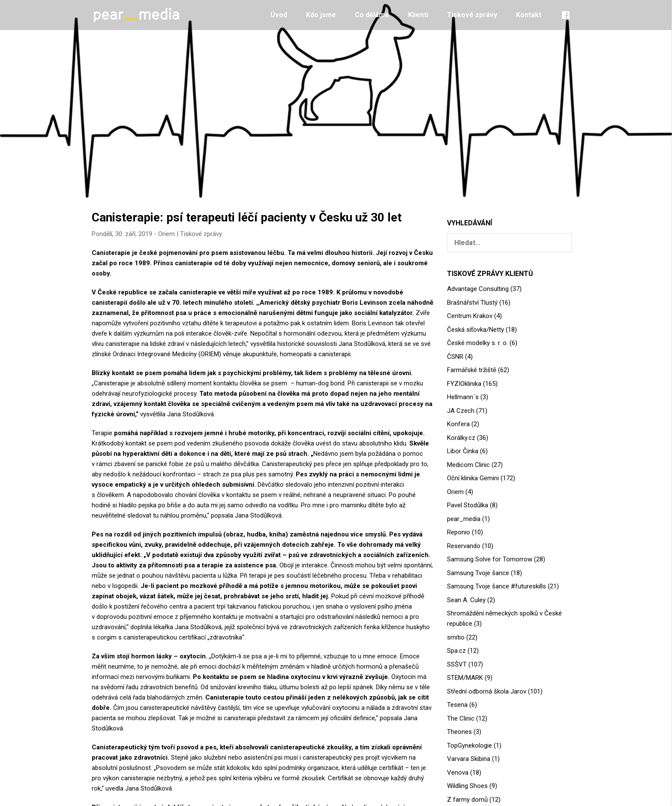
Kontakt (528, 15)
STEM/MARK (465, 678)
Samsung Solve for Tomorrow (489, 559)
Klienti (418, 15)
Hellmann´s (463, 397)
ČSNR (455, 357)
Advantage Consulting (478, 289)
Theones (459, 732)
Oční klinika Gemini (473, 478)
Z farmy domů (467, 799)
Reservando (463, 546)
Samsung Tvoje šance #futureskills (496, 586)
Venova (457, 772)
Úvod (278, 15)
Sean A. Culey (466, 600)
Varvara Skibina (468, 759)
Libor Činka (462, 451)
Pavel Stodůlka (467, 505)
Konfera (458, 424)
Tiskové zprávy (472, 15)
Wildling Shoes (467, 786)
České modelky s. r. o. (477, 343)
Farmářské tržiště (471, 370)
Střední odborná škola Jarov (486, 691)
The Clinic (460, 718)
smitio (456, 637)
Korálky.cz (461, 438)
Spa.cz (456, 650)
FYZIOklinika (464, 384)
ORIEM (210, 354)
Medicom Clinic (468, 465)
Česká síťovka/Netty (475, 329)
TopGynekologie (469, 745)
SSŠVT (457, 664)
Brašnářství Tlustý (472, 302)
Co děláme (372, 15)
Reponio (458, 532)
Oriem (166, 234)
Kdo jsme (321, 15)
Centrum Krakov (469, 316)
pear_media (463, 519)
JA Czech (460, 411)
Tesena (457, 705)
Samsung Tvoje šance (478, 573)
